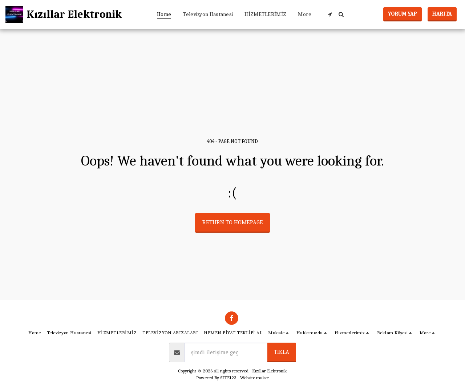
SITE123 (228, 377)
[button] (329, 14)
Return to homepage (232, 222)
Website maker (254, 377)
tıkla (281, 351)
